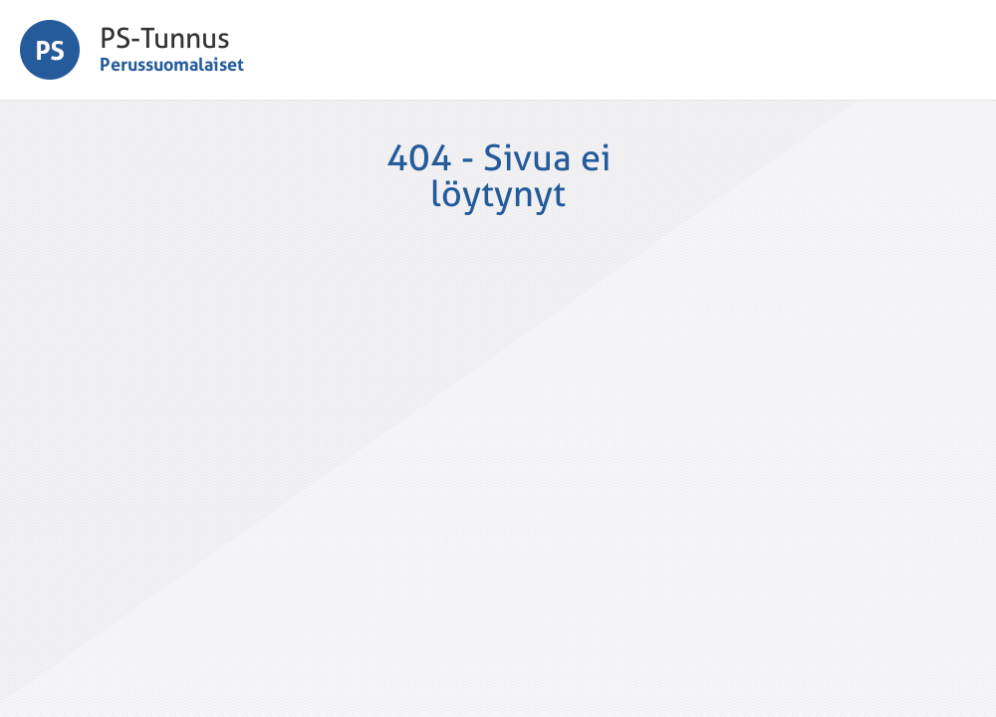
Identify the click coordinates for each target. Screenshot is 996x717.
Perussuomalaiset (172, 64)
